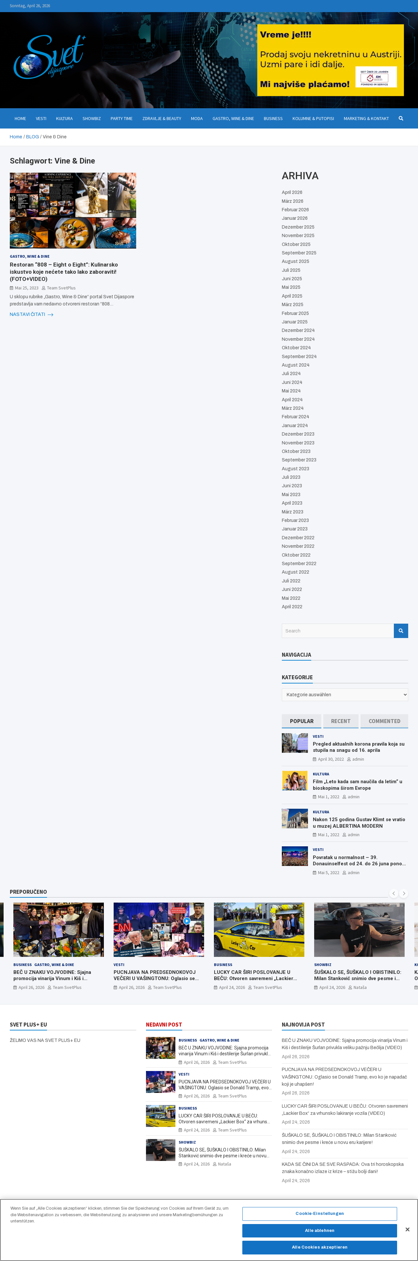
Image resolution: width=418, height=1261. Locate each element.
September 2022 (299, 563)
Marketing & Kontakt (366, 118)
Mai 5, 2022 (328, 872)
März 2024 (293, 408)
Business (273, 118)
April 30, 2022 (331, 759)
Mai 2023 (291, 494)
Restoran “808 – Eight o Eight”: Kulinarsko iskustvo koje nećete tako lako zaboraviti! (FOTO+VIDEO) (64, 271)
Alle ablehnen (319, 1234)
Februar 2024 (295, 416)
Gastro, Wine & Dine (233, 118)
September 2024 (299, 356)
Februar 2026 (295, 209)
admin (358, 759)
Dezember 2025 (298, 227)
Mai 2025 (291, 287)
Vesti (41, 118)
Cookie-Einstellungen (320, 1217)
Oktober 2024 (296, 347)
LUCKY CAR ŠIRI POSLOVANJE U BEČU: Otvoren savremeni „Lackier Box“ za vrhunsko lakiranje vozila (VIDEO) (253, 981)
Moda (197, 118)
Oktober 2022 (296, 555)
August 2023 (295, 468)
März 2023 (292, 512)
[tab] (301, 721)
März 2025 (292, 304)
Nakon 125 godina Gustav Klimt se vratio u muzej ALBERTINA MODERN (359, 823)
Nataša (360, 987)
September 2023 (299, 460)
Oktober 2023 (296, 451)
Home (20, 118)
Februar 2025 (295, 313)
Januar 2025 (295, 322)
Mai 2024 (291, 391)
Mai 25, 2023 (27, 288)
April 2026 (292, 192)
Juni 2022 (292, 589)
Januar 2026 (295, 218)
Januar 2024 (295, 425)
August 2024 (296, 365)
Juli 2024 (291, 373)
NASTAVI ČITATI (31, 314)
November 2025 (298, 235)
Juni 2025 (292, 278)
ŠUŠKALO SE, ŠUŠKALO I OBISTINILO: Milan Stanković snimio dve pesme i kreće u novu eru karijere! (357, 978)
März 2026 (292, 201)
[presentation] (393, 893)
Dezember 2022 (298, 537)
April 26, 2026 (31, 987)
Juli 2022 (291, 581)
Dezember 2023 (298, 434)
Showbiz (92, 118)
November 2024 (298, 339)
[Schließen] (407, 1233)
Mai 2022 (291, 598)
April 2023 (292, 503)
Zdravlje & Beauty (161, 118)
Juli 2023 (291, 477)
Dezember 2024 (298, 330)
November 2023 (298, 442)
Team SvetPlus (61, 288)
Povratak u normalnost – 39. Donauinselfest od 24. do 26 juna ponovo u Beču (360, 864)
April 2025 (292, 296)
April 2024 (292, 399)
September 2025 (299, 252)
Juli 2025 (291, 270)
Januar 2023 (295, 529)
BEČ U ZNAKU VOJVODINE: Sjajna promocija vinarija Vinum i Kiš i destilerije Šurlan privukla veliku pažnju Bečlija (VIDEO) (58, 981)
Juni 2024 (292, 382)
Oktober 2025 (296, 244)
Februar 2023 (295, 520)
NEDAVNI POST (164, 1024)
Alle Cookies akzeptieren (319, 1251)
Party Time (122, 118)
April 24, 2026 (232, 987)
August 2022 (295, 572)
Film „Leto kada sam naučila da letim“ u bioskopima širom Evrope (357, 785)
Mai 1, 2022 (328, 797)
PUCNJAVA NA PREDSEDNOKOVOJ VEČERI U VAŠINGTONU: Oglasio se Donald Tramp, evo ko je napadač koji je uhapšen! (156, 981)
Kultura (64, 118)
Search (401, 631)
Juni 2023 (292, 485)
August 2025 (295, 261)
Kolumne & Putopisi (313, 118)
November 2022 (298, 546)
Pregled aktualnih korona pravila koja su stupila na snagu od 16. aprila (359, 747)
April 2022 (292, 606)
